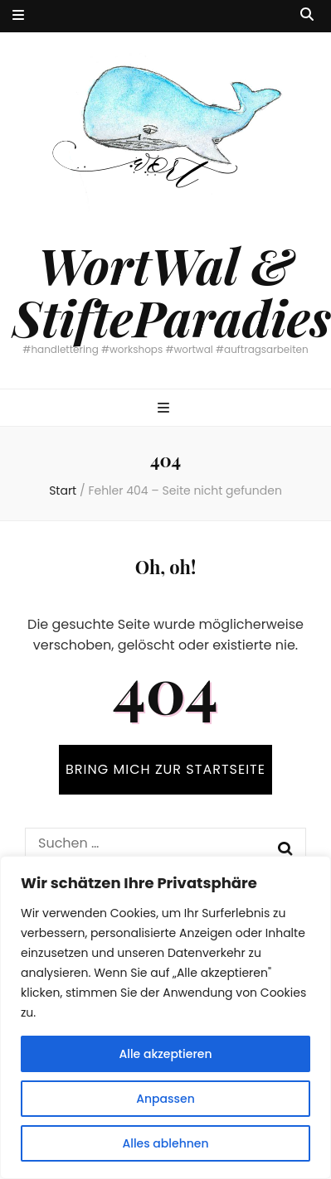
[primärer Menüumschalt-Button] (165, 409)
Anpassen (165, 1098)
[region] (165, 1017)
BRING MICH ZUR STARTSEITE (165, 769)
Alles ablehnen (165, 1143)
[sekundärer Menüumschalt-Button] (18, 16)
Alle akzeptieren (165, 1054)
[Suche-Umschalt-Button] (307, 15)
